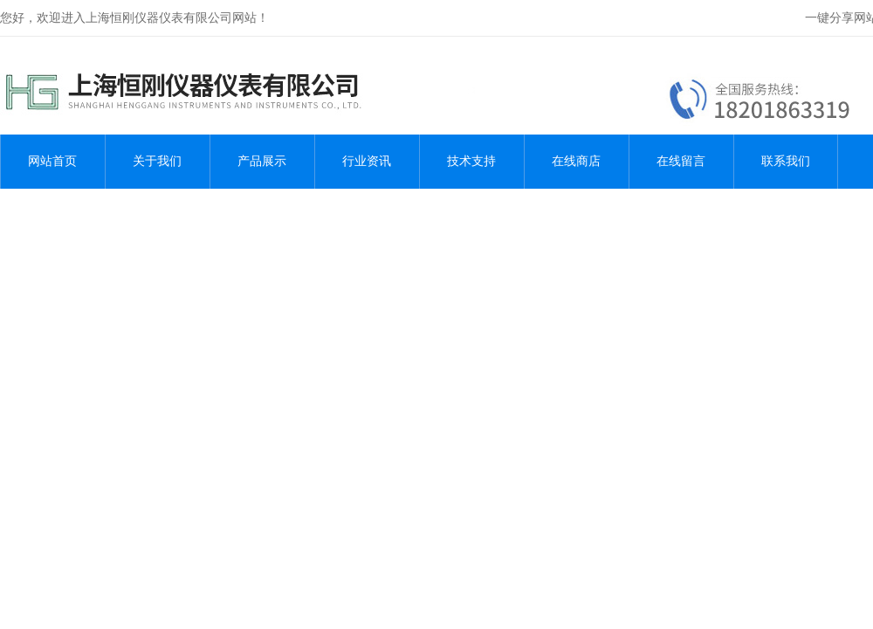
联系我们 (785, 161)
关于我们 (157, 161)
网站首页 (52, 161)
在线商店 (576, 161)
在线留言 (680, 161)
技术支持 (471, 161)
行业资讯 (366, 161)
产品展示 (261, 161)
